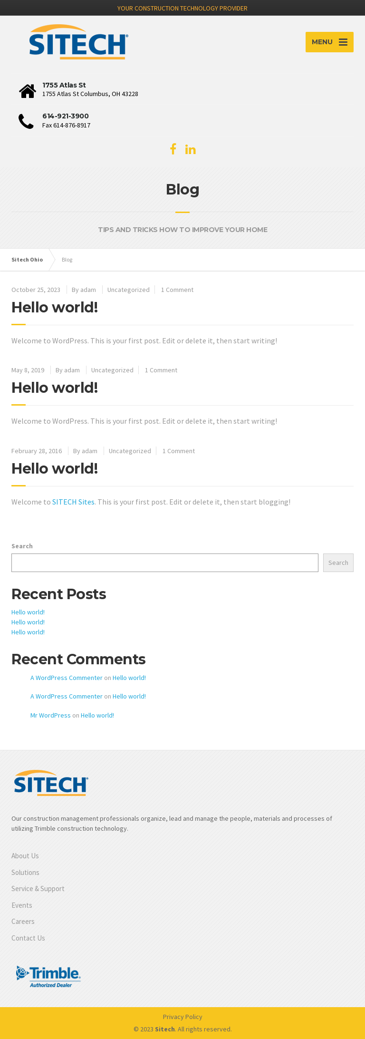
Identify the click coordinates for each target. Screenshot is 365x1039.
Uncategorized (128, 289)
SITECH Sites (73, 501)
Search (22, 546)
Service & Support (38, 888)
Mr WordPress (50, 715)
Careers (23, 921)
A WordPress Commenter (66, 677)
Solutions (25, 872)
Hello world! (54, 307)
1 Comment (177, 289)
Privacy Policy (182, 1016)
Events (21, 905)
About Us (25, 855)
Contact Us (28, 937)
